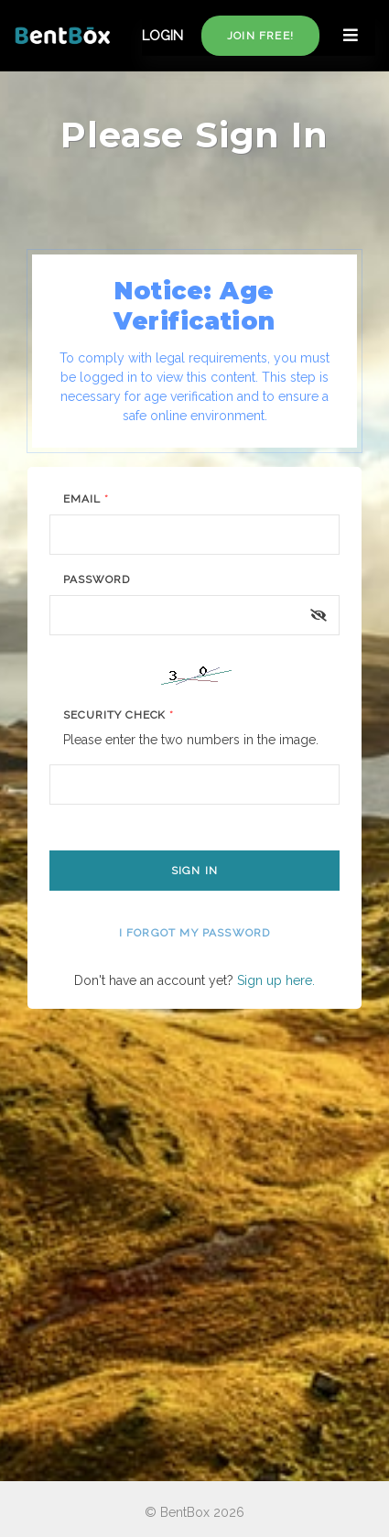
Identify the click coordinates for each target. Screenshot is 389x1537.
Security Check (118, 715)
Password (96, 579)
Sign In (194, 870)
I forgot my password (195, 932)
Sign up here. (276, 980)
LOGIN (162, 35)
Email (86, 498)
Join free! (260, 35)
